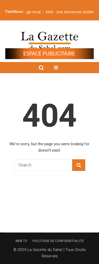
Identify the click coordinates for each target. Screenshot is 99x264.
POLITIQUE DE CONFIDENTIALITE (58, 241)
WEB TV (21, 241)
